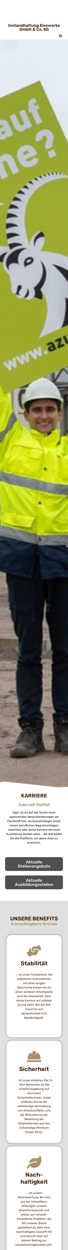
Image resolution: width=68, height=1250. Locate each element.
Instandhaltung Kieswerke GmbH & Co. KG (34, 27)
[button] (60, 35)
